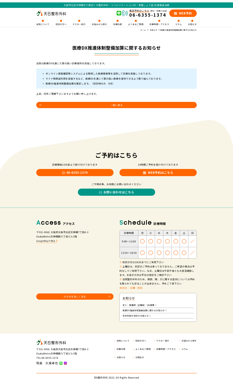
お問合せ (132, 364)
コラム (178, 24)
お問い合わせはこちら (116, 196)
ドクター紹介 (79, 24)
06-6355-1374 (74, 174)
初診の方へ (61, 24)
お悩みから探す (99, 24)
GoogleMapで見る (48, 245)
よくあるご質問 (136, 24)
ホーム (135, 29)
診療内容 (117, 24)
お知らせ (192, 24)
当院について (42, 24)
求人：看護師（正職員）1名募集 (142, 310)
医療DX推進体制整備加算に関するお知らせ (175, 29)
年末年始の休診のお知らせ (139, 322)
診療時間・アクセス (159, 24)
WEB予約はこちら (158, 174)
